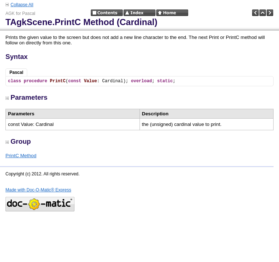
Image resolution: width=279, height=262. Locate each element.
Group (18, 141)
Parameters (26, 97)
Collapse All (22, 4)
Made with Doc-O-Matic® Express (38, 189)
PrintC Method (20, 155)
